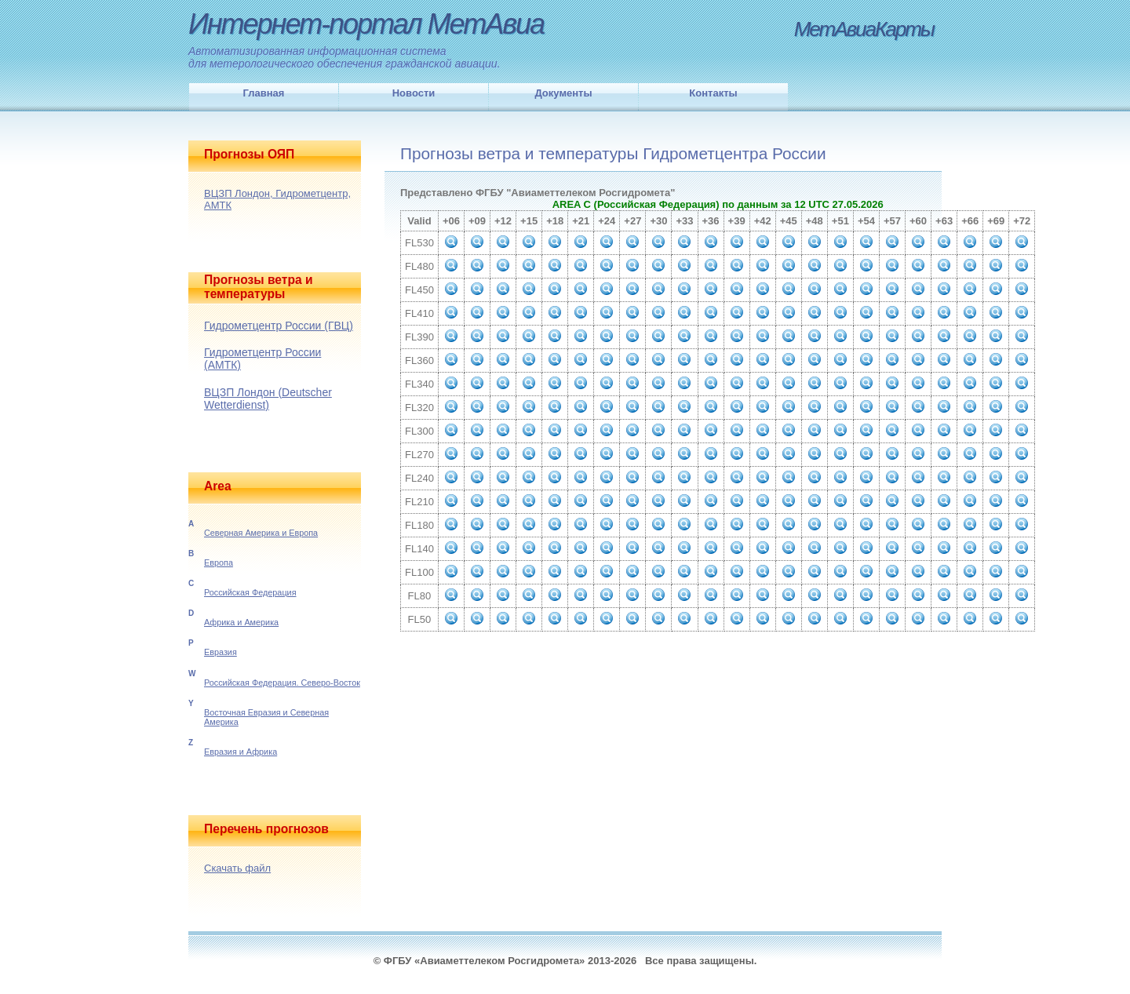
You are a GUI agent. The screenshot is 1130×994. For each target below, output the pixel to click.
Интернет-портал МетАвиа (366, 24)
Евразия (220, 652)
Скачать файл (237, 868)
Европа (218, 562)
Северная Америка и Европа (261, 532)
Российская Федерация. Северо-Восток (282, 682)
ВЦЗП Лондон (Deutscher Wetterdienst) (268, 398)
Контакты (713, 93)
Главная (264, 93)
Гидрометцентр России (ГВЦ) (278, 325)
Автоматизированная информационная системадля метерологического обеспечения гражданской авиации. (344, 57)
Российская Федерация (250, 592)
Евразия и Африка (240, 751)
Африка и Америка (241, 622)
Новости (414, 93)
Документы (563, 93)
